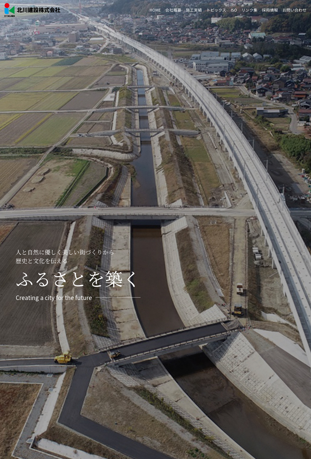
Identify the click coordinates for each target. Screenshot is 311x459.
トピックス (216, 10)
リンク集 (249, 10)
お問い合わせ (294, 10)
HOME (155, 10)
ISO (234, 10)
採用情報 (270, 10)
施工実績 (194, 10)
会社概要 (173, 10)
